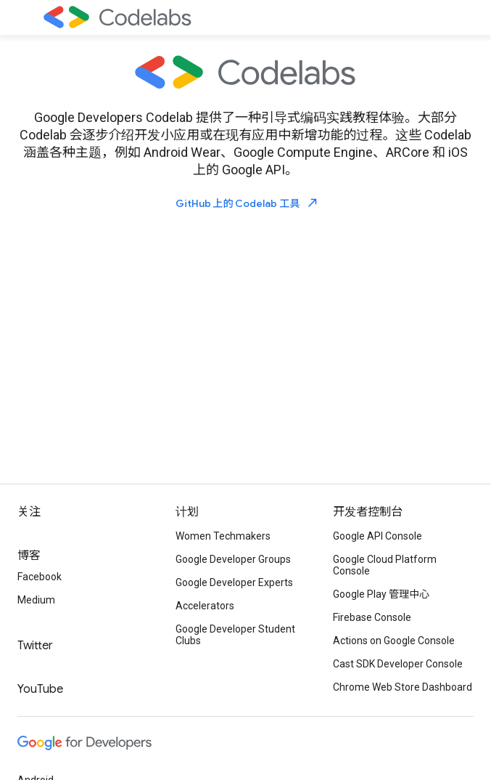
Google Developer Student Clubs (235, 634)
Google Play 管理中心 (381, 594)
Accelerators (205, 606)
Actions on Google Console (394, 640)
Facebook (39, 576)
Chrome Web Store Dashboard (402, 687)
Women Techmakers (223, 536)
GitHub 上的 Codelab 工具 (247, 203)
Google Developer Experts (234, 582)
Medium (36, 600)
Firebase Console (372, 617)
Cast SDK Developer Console (398, 664)
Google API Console (377, 536)
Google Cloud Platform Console (385, 565)
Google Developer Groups (233, 559)
